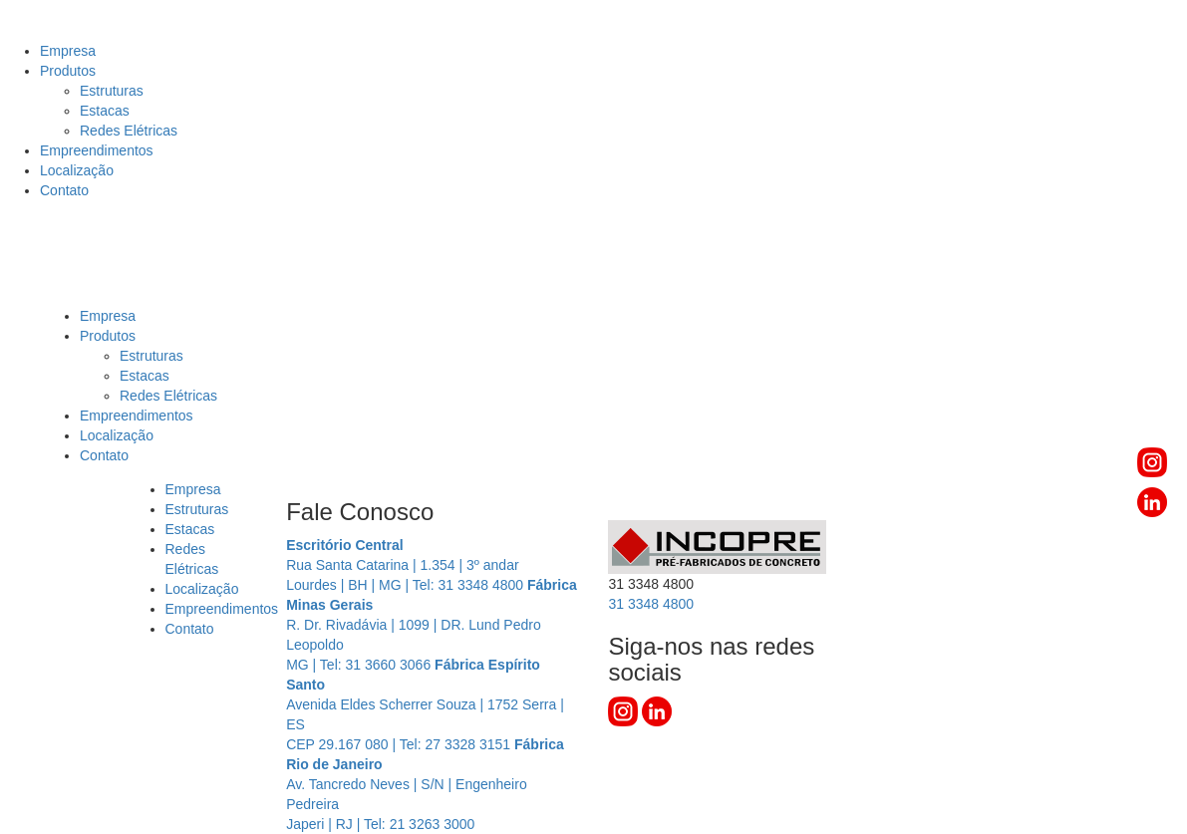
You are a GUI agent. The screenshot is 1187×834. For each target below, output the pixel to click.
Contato (64, 190)
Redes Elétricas (128, 131)
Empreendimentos (96, 150)
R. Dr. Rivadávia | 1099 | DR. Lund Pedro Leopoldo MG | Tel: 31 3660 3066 (431, 625)
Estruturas (112, 91)
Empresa (68, 51)
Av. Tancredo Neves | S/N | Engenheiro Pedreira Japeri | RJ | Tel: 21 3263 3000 (425, 784)
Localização (77, 170)
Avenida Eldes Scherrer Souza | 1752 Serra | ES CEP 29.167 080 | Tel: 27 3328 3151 (425, 704)
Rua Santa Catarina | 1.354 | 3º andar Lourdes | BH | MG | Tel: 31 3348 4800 (406, 565)
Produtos (68, 71)
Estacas (105, 111)
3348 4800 (651, 604)
